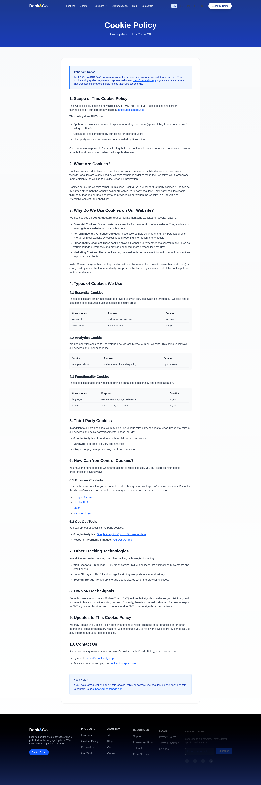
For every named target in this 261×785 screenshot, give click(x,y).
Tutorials (138, 750)
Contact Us (147, 5)
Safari (76, 507)
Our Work (87, 754)
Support (137, 738)
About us (112, 737)
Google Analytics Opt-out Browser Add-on (121, 534)
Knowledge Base (143, 744)
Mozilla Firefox (82, 502)
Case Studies (141, 756)
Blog (134, 5)
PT (188, 6)
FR (195, 6)
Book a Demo (39, 753)
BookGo (38, 6)
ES (181, 6)
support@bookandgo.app (100, 658)
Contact (111, 755)
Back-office (87, 748)
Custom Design (120, 6)
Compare (100, 6)
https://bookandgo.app (144, 80)
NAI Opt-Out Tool (122, 539)
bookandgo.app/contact (123, 663)
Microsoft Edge (82, 513)
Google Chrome (82, 497)
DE (202, 6)
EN (174, 6)
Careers (112, 749)
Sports (85, 6)
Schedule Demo (220, 6)
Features (70, 6)
